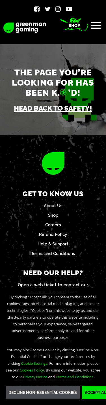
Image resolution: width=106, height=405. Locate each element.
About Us (53, 205)
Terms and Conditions (53, 253)
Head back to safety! (53, 107)
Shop (74, 25)
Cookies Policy (32, 370)
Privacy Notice (35, 376)
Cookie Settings (34, 363)
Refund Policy (53, 234)
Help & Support (53, 244)
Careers (53, 224)
